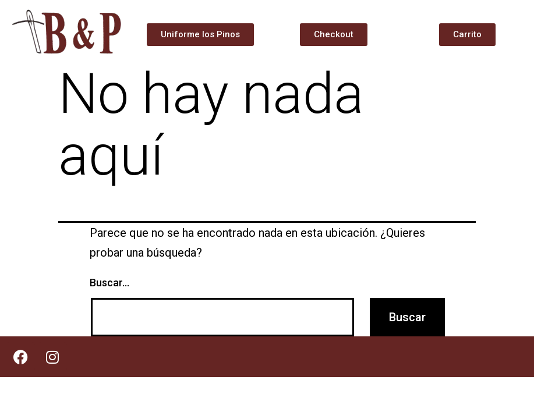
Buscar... (109, 282)
